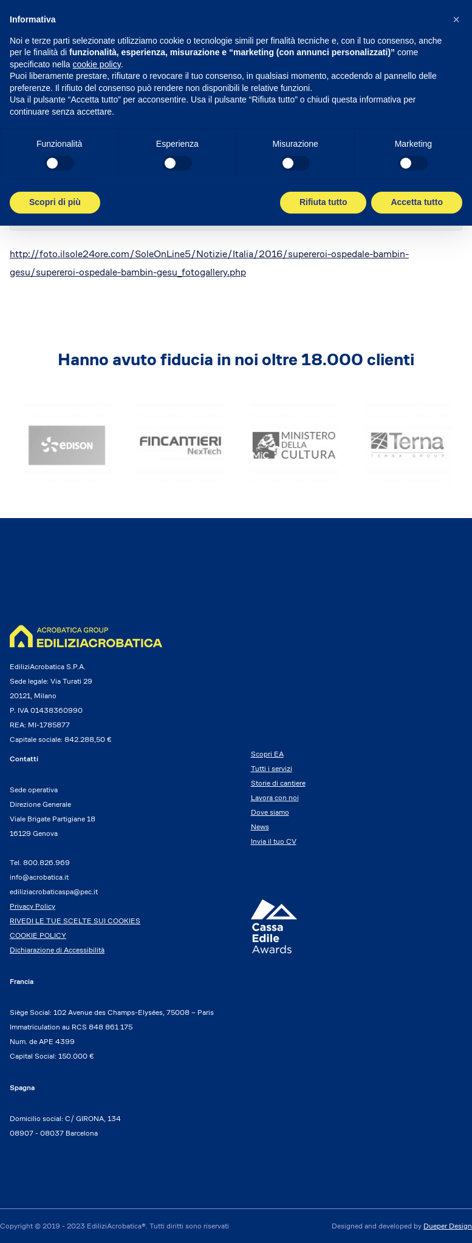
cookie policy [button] (97, 64)
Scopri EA (267, 753)
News (260, 826)
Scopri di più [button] (55, 202)
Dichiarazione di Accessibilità (57, 949)
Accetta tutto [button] (417, 202)
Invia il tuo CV (273, 841)
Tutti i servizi (271, 768)
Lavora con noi (275, 797)
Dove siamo (270, 812)
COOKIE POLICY (38, 935)
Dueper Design (447, 1225)
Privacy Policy (32, 906)
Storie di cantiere (278, 782)
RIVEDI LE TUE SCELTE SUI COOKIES (75, 920)
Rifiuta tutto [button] (323, 202)
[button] (456, 19)
